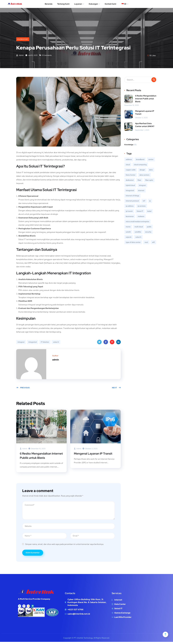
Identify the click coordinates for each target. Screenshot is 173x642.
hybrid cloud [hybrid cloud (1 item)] (130, 185)
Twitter (99, 342)
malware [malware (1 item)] (141, 216)
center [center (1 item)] (150, 159)
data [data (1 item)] (151, 170)
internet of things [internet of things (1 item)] (132, 196)
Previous (23, 388)
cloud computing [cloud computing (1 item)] (140, 165)
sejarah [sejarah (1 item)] (128, 237)
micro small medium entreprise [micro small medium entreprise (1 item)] (137, 222)
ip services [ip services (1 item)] (142, 206)
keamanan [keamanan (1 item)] (130, 216)
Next (116, 388)
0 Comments (45, 55)
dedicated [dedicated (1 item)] (129, 180)
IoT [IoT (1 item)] (144, 201)
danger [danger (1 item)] (142, 170)
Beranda (48, 4)
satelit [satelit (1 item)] (128, 232)
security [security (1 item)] (148, 232)
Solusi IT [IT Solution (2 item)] (140, 211)
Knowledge (22, 39)
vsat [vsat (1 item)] (146, 242)
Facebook (105, 342)
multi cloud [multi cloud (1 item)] (139, 227)
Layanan (78, 4)
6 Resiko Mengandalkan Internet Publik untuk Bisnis (41, 456)
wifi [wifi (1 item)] (153, 242)
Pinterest (112, 342)
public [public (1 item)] (149, 227)
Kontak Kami (110, 4)
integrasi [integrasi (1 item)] (142, 185)
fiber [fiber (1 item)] (139, 180)
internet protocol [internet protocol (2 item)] (132, 201)
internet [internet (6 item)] (141, 190)
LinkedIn (118, 342)
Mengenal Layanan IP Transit (93, 454)
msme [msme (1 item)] (128, 227)
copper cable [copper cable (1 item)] (131, 170)
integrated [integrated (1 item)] (130, 190)
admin (20, 55)
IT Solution (45, 342)
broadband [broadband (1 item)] (140, 159)
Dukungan (93, 4)
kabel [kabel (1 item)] (149, 211)
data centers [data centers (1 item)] (144, 175)
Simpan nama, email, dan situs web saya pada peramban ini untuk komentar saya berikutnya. (64, 544)
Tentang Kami (63, 4)
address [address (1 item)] (129, 159)
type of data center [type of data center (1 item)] (133, 242)
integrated (32, 342)
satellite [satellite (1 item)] (138, 232)
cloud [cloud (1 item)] (128, 165)
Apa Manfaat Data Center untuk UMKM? (144, 125)
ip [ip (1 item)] (150, 201)
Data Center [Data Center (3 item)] (130, 175)
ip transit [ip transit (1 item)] (129, 211)
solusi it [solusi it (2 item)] (138, 237)
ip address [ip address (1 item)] (130, 206)
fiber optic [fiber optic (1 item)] (149, 180)
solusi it (56, 342)
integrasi (21, 342)
